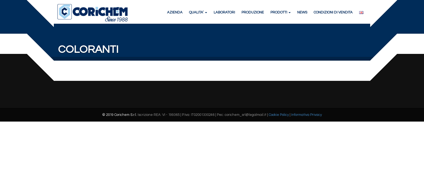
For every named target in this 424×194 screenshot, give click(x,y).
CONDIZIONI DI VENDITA (332, 13)
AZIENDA (174, 13)
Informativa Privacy (306, 125)
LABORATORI (223, 13)
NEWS (302, 13)
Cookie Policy (279, 125)
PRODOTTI (280, 13)
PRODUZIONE (252, 13)
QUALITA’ (197, 13)
